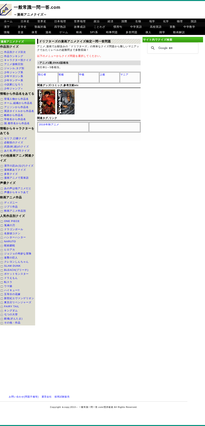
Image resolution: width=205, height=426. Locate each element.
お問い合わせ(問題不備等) (24, 396)
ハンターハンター (15, 237)
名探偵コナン (12, 233)
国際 (124, 21)
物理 (180, 21)
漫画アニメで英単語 (16, 177)
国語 (194, 21)
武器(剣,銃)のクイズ (16, 146)
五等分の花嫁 (12, 294)
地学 (152, 21)
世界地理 (80, 21)
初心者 (42, 74)
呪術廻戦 (9, 245)
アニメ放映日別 (13, 64)
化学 (166, 21)
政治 (97, 21)
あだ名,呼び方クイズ (17, 150)
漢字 (7, 26)
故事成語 (80, 26)
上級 (102, 74)
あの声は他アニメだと (17, 188)
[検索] (172, 48)
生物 (138, 21)
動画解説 (179, 32)
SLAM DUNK (12, 265)
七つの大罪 (11, 314)
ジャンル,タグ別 (14, 68)
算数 (173, 26)
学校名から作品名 (15, 119)
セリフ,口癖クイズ (15, 138)
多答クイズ (11, 173)
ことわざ (99, 26)
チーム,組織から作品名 (18, 103)
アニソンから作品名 (16, 107)
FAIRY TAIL (11, 306)
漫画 (48, 32)
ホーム (8, 21)
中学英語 (136, 26)
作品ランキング (13, 56)
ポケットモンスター (16, 273)
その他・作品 (12, 322)
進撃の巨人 (11, 257)
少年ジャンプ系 (13, 72)
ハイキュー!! (12, 290)
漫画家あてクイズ (15, 169)
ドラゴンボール (13, 229)
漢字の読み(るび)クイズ (19, 165)
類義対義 (40, 26)
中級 (82, 74)
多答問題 (131, 32)
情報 (7, 32)
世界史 (41, 21)
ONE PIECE (12, 221)
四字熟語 (60, 26)
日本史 (25, 21)
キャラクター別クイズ (17, 60)
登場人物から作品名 (16, 98)
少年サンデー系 (13, 80)
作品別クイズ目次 (15, 52)
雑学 (162, 32)
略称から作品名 (13, 115)
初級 (61, 74)
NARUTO (10, 241)
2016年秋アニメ (49, 124)
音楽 (21, 32)
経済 (110, 21)
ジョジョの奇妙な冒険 (17, 253)
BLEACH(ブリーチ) (16, 269)
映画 (79, 32)
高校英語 (156, 26)
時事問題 (112, 32)
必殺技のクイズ (13, 142)
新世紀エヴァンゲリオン (19, 298)
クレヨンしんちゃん (16, 261)
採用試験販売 (62, 396)
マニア (124, 74)
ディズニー (11, 202)
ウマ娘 (8, 286)
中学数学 (189, 26)
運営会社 (47, 396)
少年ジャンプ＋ (13, 88)
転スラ (8, 282)
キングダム (11, 310)
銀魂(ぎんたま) (13, 318)
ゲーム (63, 32)
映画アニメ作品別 (15, 210)
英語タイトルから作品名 (19, 111)
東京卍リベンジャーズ (17, 302)
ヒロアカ (9, 249)
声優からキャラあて (16, 192)
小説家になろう (13, 84)
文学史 (22, 26)
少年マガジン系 (13, 76)
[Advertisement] (173, 88)
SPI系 (94, 32)
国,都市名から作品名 (17, 123)
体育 (34, 32)
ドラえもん (11, 277)
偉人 (148, 32)
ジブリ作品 (11, 206)
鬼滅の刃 (9, 225)
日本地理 (60, 21)
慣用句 (117, 26)
